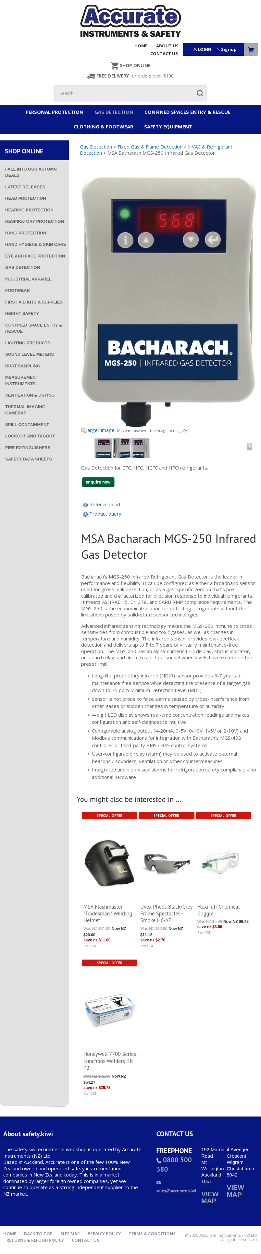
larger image (100, 430)
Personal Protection (54, 112)
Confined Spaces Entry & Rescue (187, 112)
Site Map (70, 1234)
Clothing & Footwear (103, 126)
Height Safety (22, 313)
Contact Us (85, 1240)
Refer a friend (104, 504)
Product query (105, 513)
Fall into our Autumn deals (31, 172)
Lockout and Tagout (30, 436)
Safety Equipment (168, 126)
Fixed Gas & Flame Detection (150, 146)
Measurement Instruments (21, 380)
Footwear (17, 290)
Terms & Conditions (152, 1234)
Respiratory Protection (34, 221)
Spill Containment (27, 424)
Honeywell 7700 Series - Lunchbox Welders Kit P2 (111, 1060)
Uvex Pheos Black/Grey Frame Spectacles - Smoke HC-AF (166, 913)
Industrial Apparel (28, 279)
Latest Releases (25, 187)
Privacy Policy (104, 1234)
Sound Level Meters (29, 354)
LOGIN (204, 49)
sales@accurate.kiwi (176, 1187)
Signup (229, 49)
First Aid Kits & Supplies (34, 302)
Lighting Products (27, 342)
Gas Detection (113, 112)
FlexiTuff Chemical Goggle (218, 910)
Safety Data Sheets (28, 459)
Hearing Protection (29, 210)
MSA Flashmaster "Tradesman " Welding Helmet (107, 913)
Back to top (38, 1234)
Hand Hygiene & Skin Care (35, 244)
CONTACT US (164, 53)
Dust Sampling (22, 366)
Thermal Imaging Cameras (25, 410)
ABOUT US (167, 46)
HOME (140, 46)
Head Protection (25, 198)
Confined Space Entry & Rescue (33, 328)
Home (9, 1234)
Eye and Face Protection (35, 256)
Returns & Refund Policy (35, 1240)
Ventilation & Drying (30, 395)
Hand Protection (25, 233)
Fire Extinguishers (27, 447)
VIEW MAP (210, 1197)
